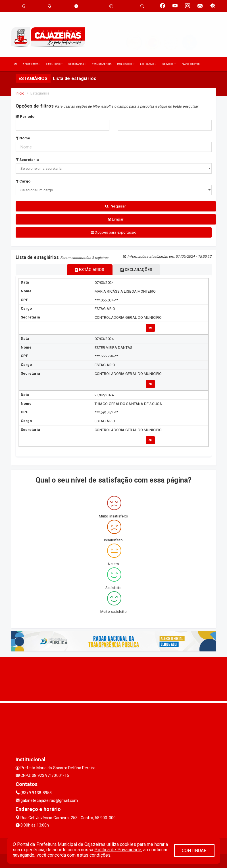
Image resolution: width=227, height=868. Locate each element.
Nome (23, 138)
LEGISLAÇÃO (148, 64)
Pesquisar (115, 206)
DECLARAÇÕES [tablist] (136, 269)
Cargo (23, 181)
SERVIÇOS (169, 64)
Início (20, 93)
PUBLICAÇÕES (125, 64)
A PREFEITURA (31, 64)
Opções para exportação (113, 232)
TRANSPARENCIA (101, 64)
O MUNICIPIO (54, 64)
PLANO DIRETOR (190, 64)
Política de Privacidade (117, 849)
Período (25, 116)
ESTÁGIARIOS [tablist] (89, 269)
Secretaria (27, 160)
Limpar (116, 219)
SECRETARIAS (77, 64)
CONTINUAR (194, 850)
